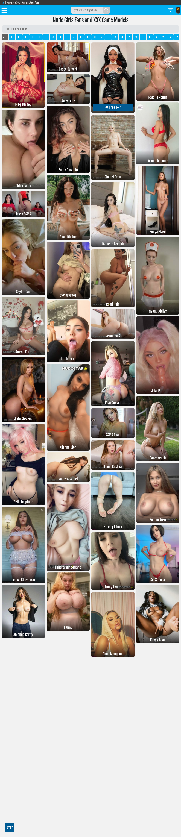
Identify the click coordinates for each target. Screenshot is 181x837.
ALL (5, 37)
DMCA (9, 827)
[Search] (106, 10)
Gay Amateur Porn (30, 2)
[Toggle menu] (4, 11)
